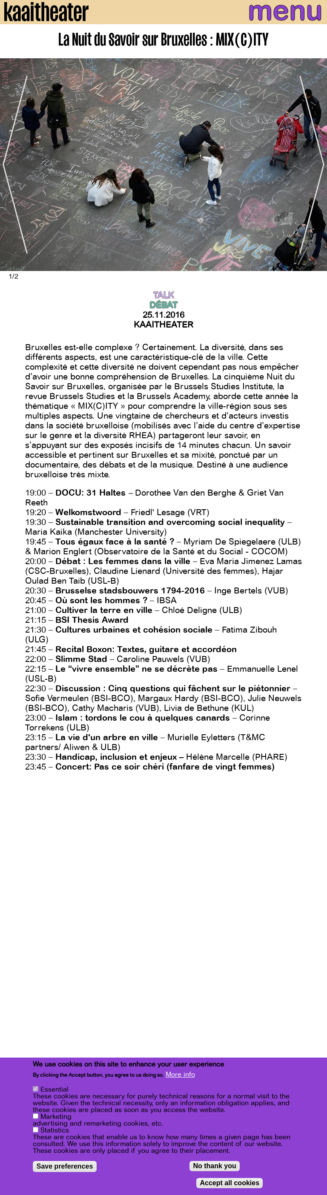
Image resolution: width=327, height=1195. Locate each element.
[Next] (314, 164)
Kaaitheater (163, 324)
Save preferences (65, 1166)
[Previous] (12, 164)
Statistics (54, 1130)
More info (180, 1074)
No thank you (214, 1165)
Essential (54, 1089)
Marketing (56, 1116)
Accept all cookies (229, 1182)
